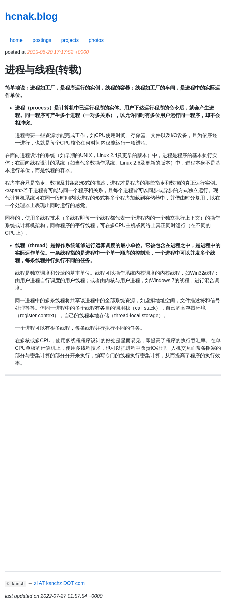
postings (42, 40)
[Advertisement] (113, 427)
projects (70, 40)
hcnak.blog (31, 16)
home (16, 40)
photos (96, 40)
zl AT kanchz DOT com (59, 583)
